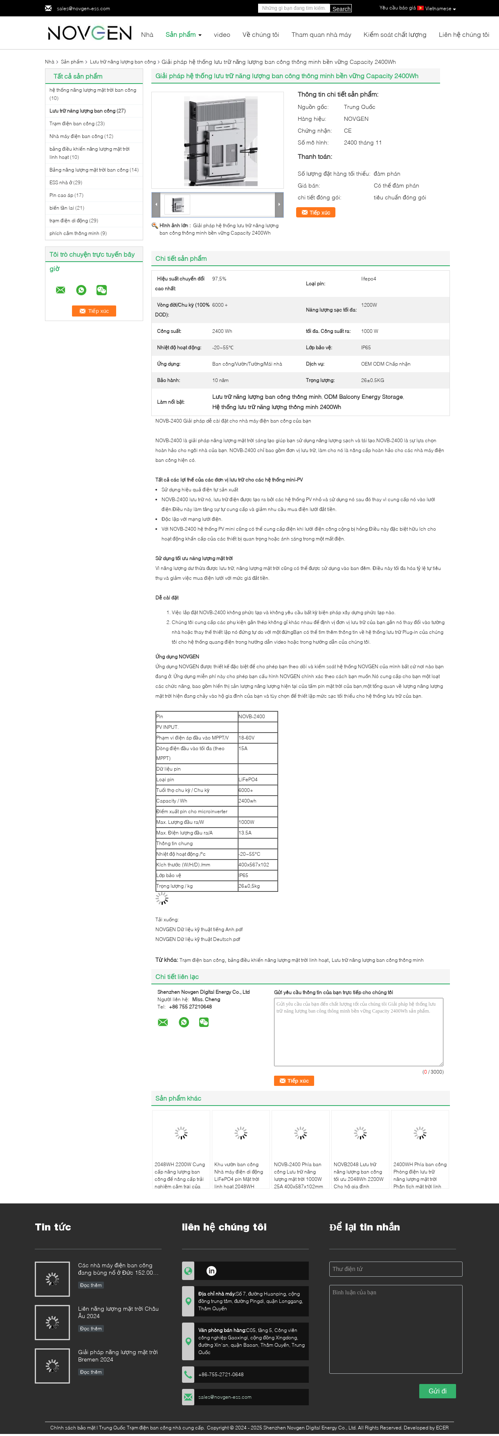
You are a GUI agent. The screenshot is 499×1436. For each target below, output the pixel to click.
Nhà (147, 34)
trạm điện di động (68, 220)
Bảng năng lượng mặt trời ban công (88, 170)
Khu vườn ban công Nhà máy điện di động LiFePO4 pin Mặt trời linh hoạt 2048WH (238, 1175)
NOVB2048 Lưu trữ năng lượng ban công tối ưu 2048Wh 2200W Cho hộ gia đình (359, 1175)
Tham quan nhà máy (321, 34)
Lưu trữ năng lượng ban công (123, 62)
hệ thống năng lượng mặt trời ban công (92, 90)
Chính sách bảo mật (72, 1428)
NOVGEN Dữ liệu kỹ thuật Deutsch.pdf (197, 939)
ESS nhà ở (60, 182)
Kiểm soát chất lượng (395, 34)
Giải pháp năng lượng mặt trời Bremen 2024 (118, 1355)
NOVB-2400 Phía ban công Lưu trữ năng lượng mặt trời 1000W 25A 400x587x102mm (298, 1175)
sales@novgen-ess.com (83, 8)
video (222, 34)
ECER (442, 1428)
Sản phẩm (181, 34)
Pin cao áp (61, 195)
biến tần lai (61, 208)
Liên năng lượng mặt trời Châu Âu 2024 (118, 1312)
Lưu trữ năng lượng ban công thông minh (378, 960)
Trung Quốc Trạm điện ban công (135, 1428)
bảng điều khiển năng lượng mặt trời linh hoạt (278, 960)
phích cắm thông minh (74, 233)
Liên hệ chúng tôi (464, 34)
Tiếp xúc (320, 212)
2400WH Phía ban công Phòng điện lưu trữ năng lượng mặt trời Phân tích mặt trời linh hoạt (420, 1179)
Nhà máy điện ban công (76, 136)
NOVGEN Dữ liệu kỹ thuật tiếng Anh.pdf (199, 929)
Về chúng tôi (261, 34)
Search (342, 9)
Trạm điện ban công (71, 123)
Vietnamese (440, 8)
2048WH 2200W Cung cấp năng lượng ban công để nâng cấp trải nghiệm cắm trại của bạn (180, 1179)
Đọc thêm (91, 1285)
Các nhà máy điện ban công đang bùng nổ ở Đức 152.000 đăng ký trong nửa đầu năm (117, 1270)
